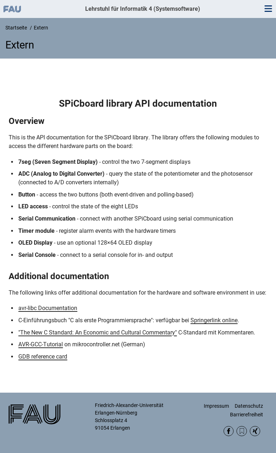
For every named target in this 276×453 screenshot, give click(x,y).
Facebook (229, 431)
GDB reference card (42, 356)
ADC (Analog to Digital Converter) (61, 173)
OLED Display (35, 242)
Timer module (36, 230)
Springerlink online (214, 320)
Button (26, 194)
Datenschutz (249, 406)
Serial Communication (46, 218)
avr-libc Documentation (47, 308)
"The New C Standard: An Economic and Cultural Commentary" (97, 332)
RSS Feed (241, 431)
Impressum (216, 406)
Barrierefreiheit (246, 414)
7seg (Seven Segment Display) (58, 161)
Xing (255, 431)
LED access (33, 206)
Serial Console (37, 254)
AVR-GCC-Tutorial (40, 344)
